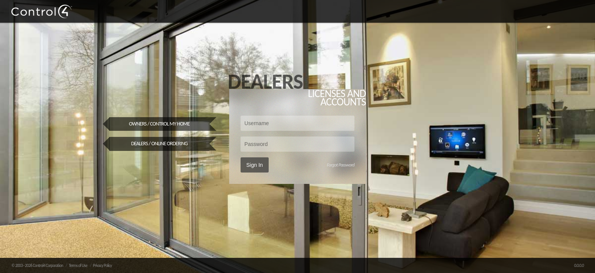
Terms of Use (78, 265)
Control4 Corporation (48, 265)
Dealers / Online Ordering (159, 143)
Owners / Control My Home (159, 124)
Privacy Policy (102, 265)
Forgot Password (340, 165)
